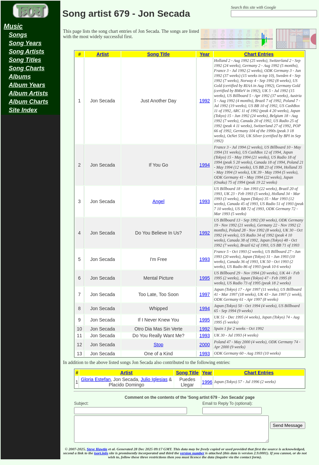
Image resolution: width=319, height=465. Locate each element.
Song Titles (25, 60)
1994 (204, 165)
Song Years (25, 43)
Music (13, 26)
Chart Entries (259, 54)
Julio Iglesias (154, 379)
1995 (204, 278)
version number (192, 458)
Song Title (158, 54)
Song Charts (27, 68)
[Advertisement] (30, 222)
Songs (18, 34)
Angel (158, 201)
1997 (204, 294)
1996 (207, 382)
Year (205, 54)
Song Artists (26, 51)
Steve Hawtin (97, 454)
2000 (204, 344)
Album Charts (28, 101)
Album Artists (28, 93)
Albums (20, 76)
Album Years (27, 85)
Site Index (23, 110)
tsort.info (101, 458)
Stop (158, 344)
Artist (103, 54)
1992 (204, 100)
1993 (204, 201)
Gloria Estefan (96, 379)
